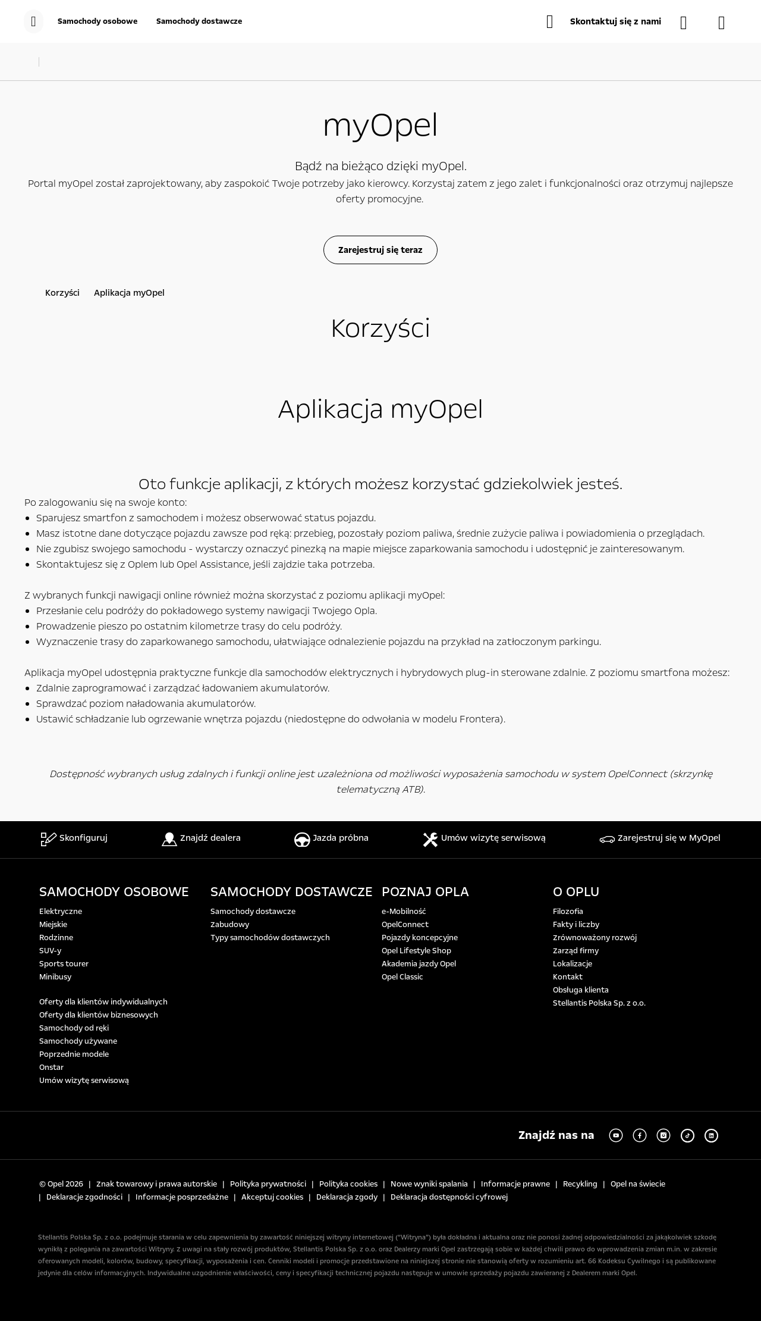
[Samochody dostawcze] (199, 21)
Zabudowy (229, 924)
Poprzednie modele (74, 1054)
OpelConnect (405, 924)
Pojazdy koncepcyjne (420, 937)
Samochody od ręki (74, 1028)
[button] (603, 21)
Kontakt (568, 977)
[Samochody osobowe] (97, 21)
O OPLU (576, 892)
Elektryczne (60, 911)
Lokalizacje (572, 964)
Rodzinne (56, 937)
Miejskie (53, 924)
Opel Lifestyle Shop (416, 951)
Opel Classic (402, 977)
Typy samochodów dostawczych (270, 937)
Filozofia (568, 911)
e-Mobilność (404, 911)
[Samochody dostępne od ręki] (689, 22)
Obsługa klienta (581, 990)
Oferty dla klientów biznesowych (98, 1015)
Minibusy (55, 977)
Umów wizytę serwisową (84, 1080)
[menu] (33, 21)
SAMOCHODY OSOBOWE (114, 892)
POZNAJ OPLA (425, 892)
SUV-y (50, 951)
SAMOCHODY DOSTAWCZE (291, 892)
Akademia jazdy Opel (419, 964)
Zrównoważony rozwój (595, 937)
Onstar (51, 1067)
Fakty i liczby (576, 924)
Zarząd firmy (576, 951)
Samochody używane (78, 1041)
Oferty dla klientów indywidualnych (103, 1002)
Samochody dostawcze (252, 911)
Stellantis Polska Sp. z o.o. (599, 1003)
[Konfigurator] (727, 22)
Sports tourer (64, 964)
